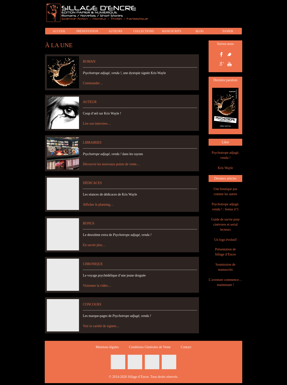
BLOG (200, 31)
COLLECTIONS (143, 31)
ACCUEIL (59, 31)
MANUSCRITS (171, 31)
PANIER (227, 31)
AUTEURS (115, 31)
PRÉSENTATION (87, 31)
